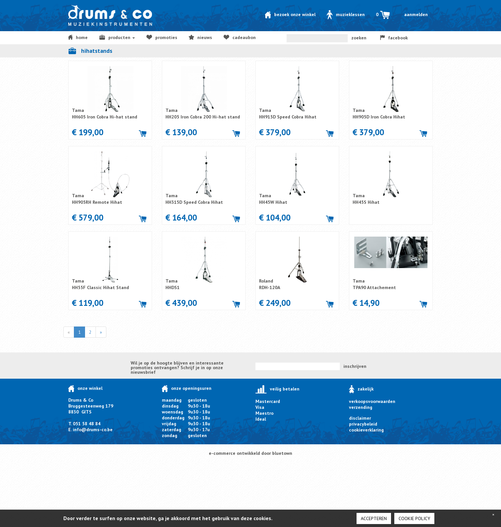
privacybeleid (363, 424)
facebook (394, 38)
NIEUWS (200, 37)
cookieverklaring (366, 430)
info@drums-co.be (93, 429)
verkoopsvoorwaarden (372, 401)
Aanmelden (416, 14)
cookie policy (414, 518)
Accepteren (374, 518)
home (78, 37)
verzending (360, 407)
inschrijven (354, 366)
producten (117, 37)
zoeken (358, 38)
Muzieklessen (346, 14)
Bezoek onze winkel (290, 14)
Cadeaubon (240, 37)
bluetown (282, 453)
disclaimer (360, 418)
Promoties (161, 37)
